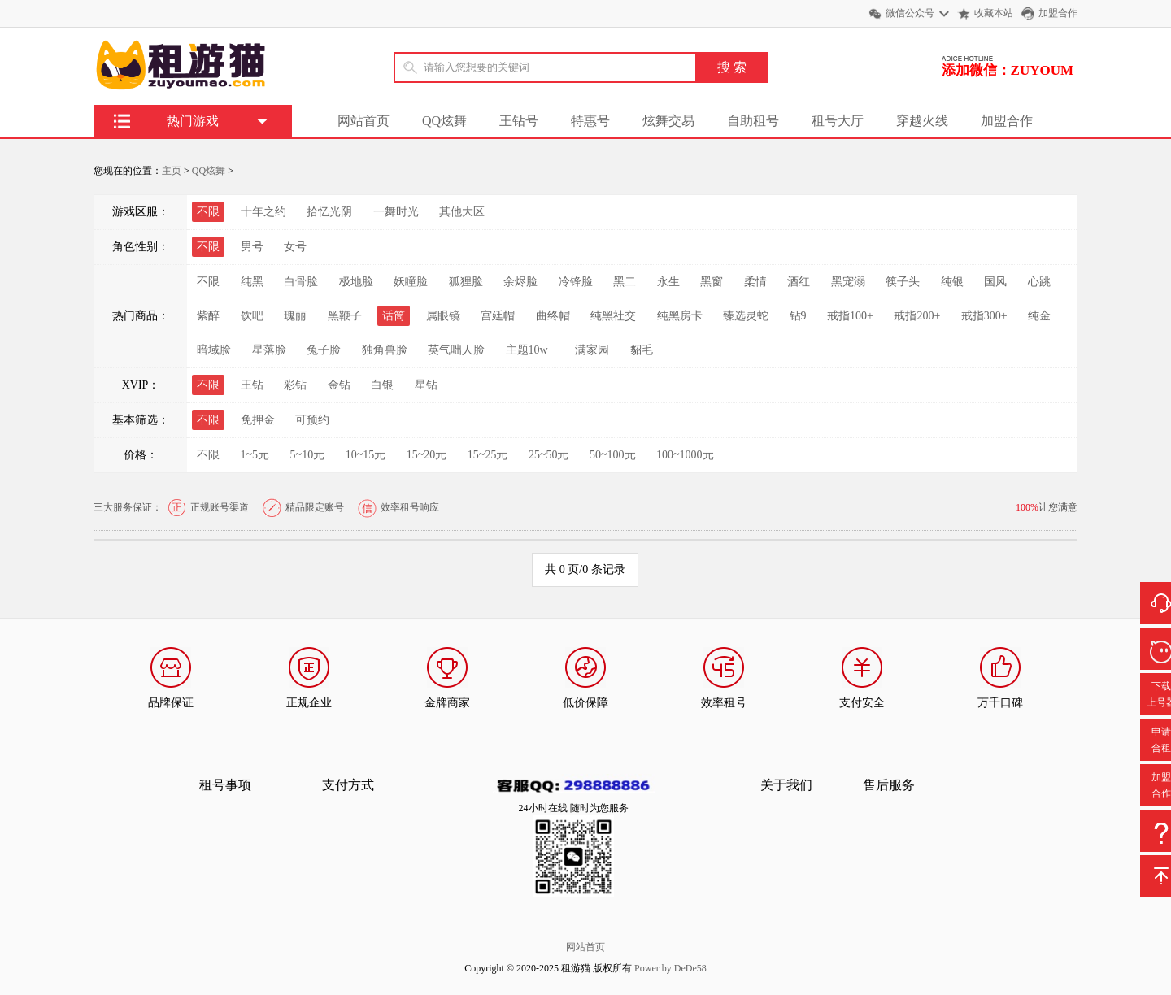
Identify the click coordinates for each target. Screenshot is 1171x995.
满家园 (592, 350)
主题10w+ (530, 350)
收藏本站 (993, 13)
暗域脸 (214, 350)
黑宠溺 (848, 282)
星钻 (426, 385)
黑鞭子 (345, 316)
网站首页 (363, 121)
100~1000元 (685, 455)
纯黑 (252, 282)
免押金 (258, 420)
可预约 (312, 420)
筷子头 (903, 282)
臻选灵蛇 (745, 316)
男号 (252, 247)
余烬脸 (520, 282)
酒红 (798, 282)
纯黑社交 (613, 316)
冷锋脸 (576, 282)
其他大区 (462, 212)
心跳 (1039, 282)
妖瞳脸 (411, 282)
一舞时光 (396, 212)
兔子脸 (324, 350)
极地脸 (356, 282)
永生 (668, 282)
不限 (208, 282)
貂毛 (641, 350)
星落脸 (269, 350)
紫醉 (208, 316)
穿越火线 (922, 121)
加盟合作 (1057, 13)
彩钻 (295, 385)
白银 (382, 385)
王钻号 (518, 121)
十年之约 (263, 212)
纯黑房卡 (680, 316)
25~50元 (549, 455)
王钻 (252, 385)
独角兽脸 (384, 350)
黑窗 (711, 282)
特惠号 (590, 121)
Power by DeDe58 (670, 968)
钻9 (798, 316)
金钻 (339, 385)
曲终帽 (553, 316)
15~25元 (488, 455)
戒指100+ (850, 316)
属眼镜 (443, 316)
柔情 (755, 282)
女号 (295, 247)
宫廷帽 (498, 316)
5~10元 (307, 455)
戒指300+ (984, 316)
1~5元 (255, 455)
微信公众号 (910, 13)
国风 (995, 282)
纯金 (1039, 316)
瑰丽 (295, 316)
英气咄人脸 (456, 350)
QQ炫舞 (444, 121)
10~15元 (366, 455)
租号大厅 (838, 121)
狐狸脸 (466, 282)
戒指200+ (917, 316)
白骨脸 (301, 282)
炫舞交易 (668, 121)
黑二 (624, 282)
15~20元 (427, 455)
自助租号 (753, 121)
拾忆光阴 (329, 212)
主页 (171, 170)
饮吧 (252, 316)
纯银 (952, 282)
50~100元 (613, 455)
